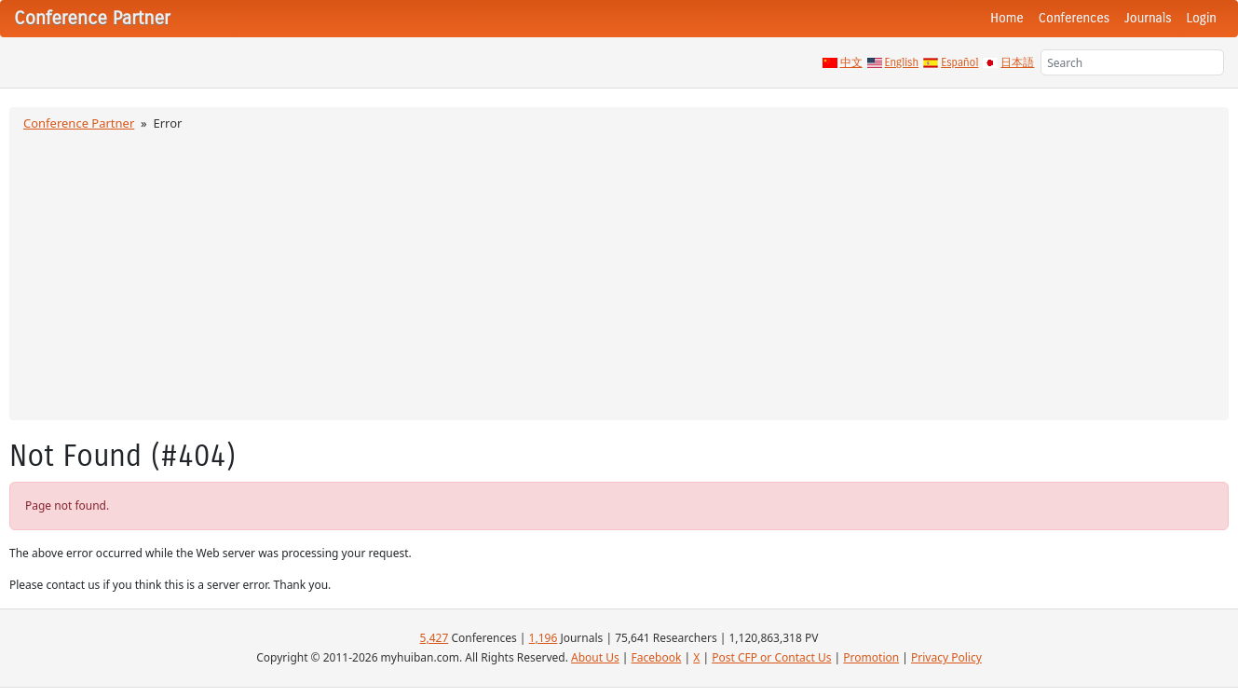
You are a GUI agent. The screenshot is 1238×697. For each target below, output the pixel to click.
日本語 (1017, 62)
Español (959, 62)
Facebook (657, 657)
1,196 (543, 638)
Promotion (871, 657)
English (902, 62)
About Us (595, 657)
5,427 (434, 638)
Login (1202, 18)
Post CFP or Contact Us (771, 657)
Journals (1147, 18)
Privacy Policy (946, 657)
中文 (851, 62)
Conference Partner (78, 123)
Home (1007, 18)
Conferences (1074, 18)
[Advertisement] (619, 273)
